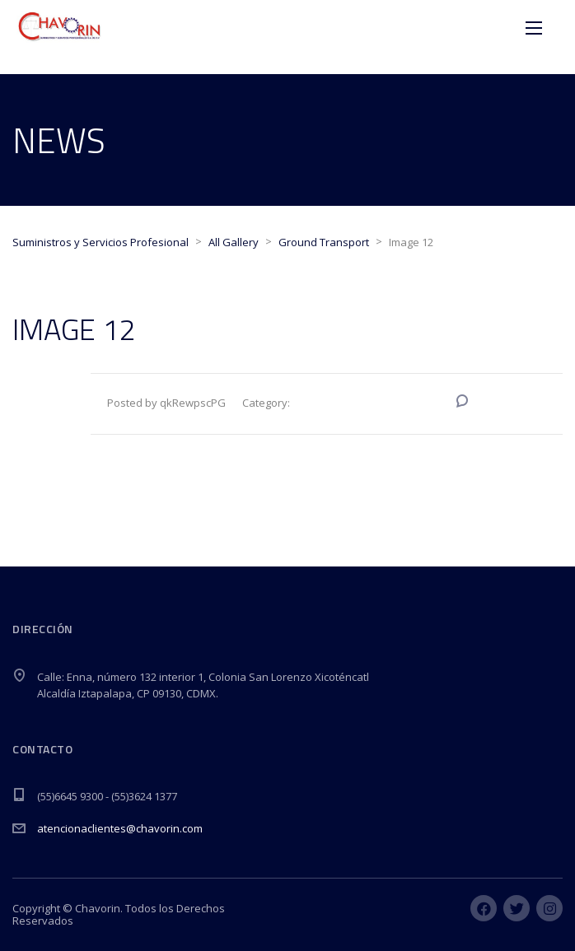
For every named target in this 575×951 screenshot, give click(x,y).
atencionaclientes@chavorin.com (120, 828)
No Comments (511, 402)
